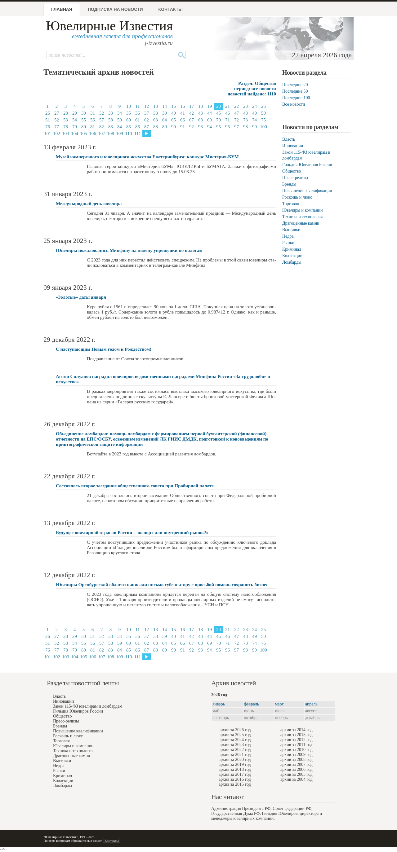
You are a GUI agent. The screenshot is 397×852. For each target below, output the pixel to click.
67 (191, 119)
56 (92, 119)
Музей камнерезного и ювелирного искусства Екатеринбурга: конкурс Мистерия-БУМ (147, 156)
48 (245, 113)
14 (164, 106)
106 (92, 133)
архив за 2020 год (235, 759)
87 (146, 126)
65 (173, 119)
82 (101, 126)
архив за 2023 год (235, 744)
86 (137, 126)
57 (101, 119)
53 (65, 119)
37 (146, 113)
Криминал (291, 249)
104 (74, 133)
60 (128, 119)
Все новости (293, 104)
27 (56, 113)
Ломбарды (291, 262)
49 (254, 113)
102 (56, 133)
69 (209, 119)
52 (56, 119)
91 (182, 126)
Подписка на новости (115, 9)
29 (74, 113)
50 (263, 113)
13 (155, 106)
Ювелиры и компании (302, 210)
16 (182, 106)
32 (101, 113)
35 (128, 113)
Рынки (288, 242)
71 (227, 119)
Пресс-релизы (295, 177)
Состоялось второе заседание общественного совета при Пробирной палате (135, 485)
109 (119, 133)
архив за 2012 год (296, 739)
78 (65, 126)
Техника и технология (302, 216)
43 (200, 113)
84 (119, 126)
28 (65, 113)
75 (263, 119)
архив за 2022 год (235, 749)
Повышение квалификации (307, 190)
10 (128, 106)
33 (110, 113)
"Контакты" (111, 840)
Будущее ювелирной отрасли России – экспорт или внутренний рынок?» (132, 532)
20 (218, 106)
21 (227, 106)
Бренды (289, 184)
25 (263, 106)
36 (137, 113)
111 (137, 133)
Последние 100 (296, 97)
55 (83, 119)
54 (74, 119)
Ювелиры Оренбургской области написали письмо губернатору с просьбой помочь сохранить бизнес (162, 584)
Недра (287, 236)
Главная (61, 9)
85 (128, 126)
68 (200, 119)
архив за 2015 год (235, 784)
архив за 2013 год (296, 734)
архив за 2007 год (296, 764)
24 (254, 106)
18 (200, 106)
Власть (288, 139)
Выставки (291, 229)
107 (101, 133)
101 (47, 133)
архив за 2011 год (296, 744)
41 (182, 113)
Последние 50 (295, 91)
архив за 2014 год (296, 729)
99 (254, 126)
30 (83, 113)
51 (47, 119)
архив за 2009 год (296, 754)
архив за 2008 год (296, 759)
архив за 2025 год (235, 734)
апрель (311, 704)
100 (263, 126)
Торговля (290, 203)
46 (227, 113)
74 (254, 119)
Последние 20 (295, 84)
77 (56, 126)
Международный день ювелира (89, 203)
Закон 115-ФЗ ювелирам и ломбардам (87, 706)
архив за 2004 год (296, 779)
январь (218, 704)
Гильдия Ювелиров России (307, 164)
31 (92, 113)
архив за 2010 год (296, 749)
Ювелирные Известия (109, 25)
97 (236, 126)
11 (137, 106)
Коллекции (292, 255)
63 (155, 119)
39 (164, 113)
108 (110, 133)
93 (200, 126)
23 (245, 106)
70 (218, 119)
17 (191, 106)
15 (173, 106)
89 (164, 126)
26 (47, 113)
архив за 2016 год (235, 779)
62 (146, 119)
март (279, 704)
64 (164, 119)
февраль (251, 704)
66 (182, 119)
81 (92, 126)
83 (110, 126)
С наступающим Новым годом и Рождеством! (103, 349)
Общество (291, 171)
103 (65, 133)
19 (209, 106)
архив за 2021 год (235, 754)
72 (236, 119)
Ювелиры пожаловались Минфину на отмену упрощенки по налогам (129, 250)
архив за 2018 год (235, 769)
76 (47, 126)
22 (236, 106)
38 (155, 113)
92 (191, 126)
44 (209, 113)
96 (227, 126)
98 (245, 126)
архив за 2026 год (235, 729)
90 (173, 126)
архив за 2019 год (235, 764)
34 (119, 113)
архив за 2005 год (296, 774)
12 (146, 106)
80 (83, 126)
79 (74, 126)
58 (110, 119)
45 (218, 113)
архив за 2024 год (235, 739)
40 (173, 113)
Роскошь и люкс (297, 197)
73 (245, 119)
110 (128, 133)
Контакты (170, 9)
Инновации (292, 145)
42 (191, 113)
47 (236, 113)
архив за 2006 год (296, 769)
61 (137, 119)
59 (119, 119)
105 (83, 133)
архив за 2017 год (235, 774)
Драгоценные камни (300, 223)
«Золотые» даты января (81, 297)
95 (218, 126)
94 (209, 126)
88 (155, 126)
